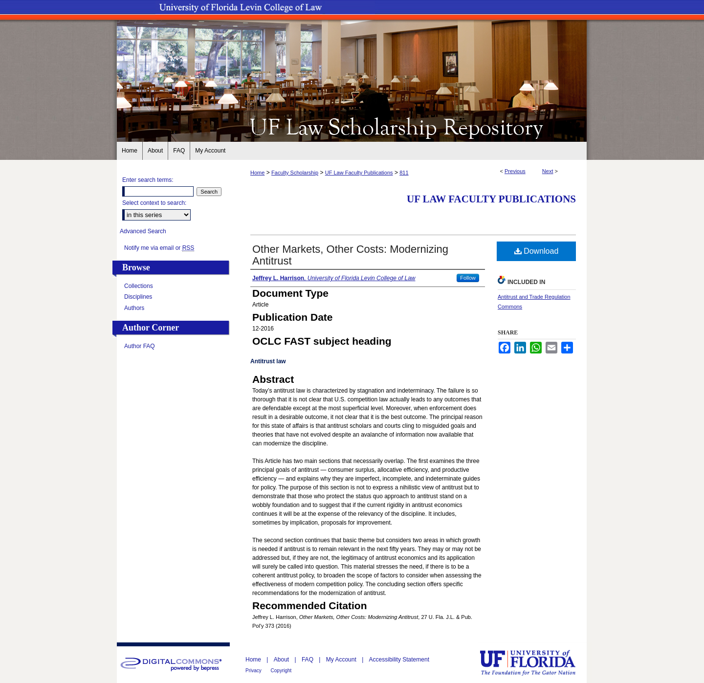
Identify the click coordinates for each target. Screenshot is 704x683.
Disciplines (138, 296)
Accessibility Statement (399, 659)
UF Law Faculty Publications (359, 173)
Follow (468, 278)
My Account (342, 659)
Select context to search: (154, 202)
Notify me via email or (159, 247)
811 (403, 173)
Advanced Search (143, 231)
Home (257, 173)
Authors (134, 308)
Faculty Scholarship (294, 173)
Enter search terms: (148, 179)
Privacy (254, 670)
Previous (515, 171)
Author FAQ (139, 346)
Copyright (281, 670)
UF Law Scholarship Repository (352, 126)
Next (547, 171)
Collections (138, 286)
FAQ (308, 659)
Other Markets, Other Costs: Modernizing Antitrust (350, 255)
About (282, 659)
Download (536, 251)
